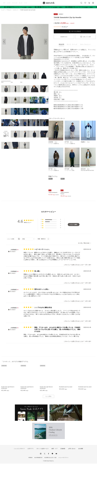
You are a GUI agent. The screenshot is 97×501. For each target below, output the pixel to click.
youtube (56, 491)
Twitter (44, 491)
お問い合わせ (71, 486)
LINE (52, 491)
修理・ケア (55, 486)
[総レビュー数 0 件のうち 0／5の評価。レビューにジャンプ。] (61, 27)
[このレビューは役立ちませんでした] (89, 302)
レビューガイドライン (63, 495)
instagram (40, 491)
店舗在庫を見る (63, 36)
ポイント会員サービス (43, 486)
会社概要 (80, 486)
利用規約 (30, 495)
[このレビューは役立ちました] (86, 302)
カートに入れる (76, 31)
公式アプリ (31, 486)
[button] (45, 42)
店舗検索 (62, 486)
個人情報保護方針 (38, 495)
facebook (48, 491)
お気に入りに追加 (87, 36)
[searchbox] (11, 276)
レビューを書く (74, 262)
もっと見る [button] (48, 433)
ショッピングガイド (19, 486)
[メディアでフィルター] (43, 276)
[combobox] (28, 276)
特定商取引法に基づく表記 (50, 495)
